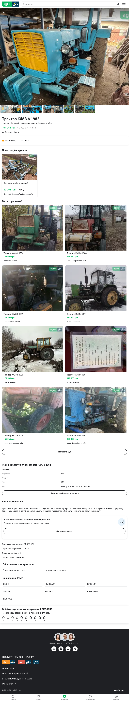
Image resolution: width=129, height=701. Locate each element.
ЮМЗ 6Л (6, 591)
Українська (120, 690)
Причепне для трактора (14, 570)
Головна (13, 697)
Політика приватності (15, 673)
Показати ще (64, 452)
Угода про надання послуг (17, 678)
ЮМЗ (61, 474)
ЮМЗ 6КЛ (91, 584)
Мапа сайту (9, 683)
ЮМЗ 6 (6, 584)
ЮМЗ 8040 (7, 599)
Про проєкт (8, 668)
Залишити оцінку (64, 531)
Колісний (74, 486)
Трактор (63, 486)
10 (44, 618)
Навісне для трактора (55, 570)
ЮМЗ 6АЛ (49, 591)
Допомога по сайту (64, 643)
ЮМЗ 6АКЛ (50, 584)
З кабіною (85, 486)
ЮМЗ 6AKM (92, 591)
